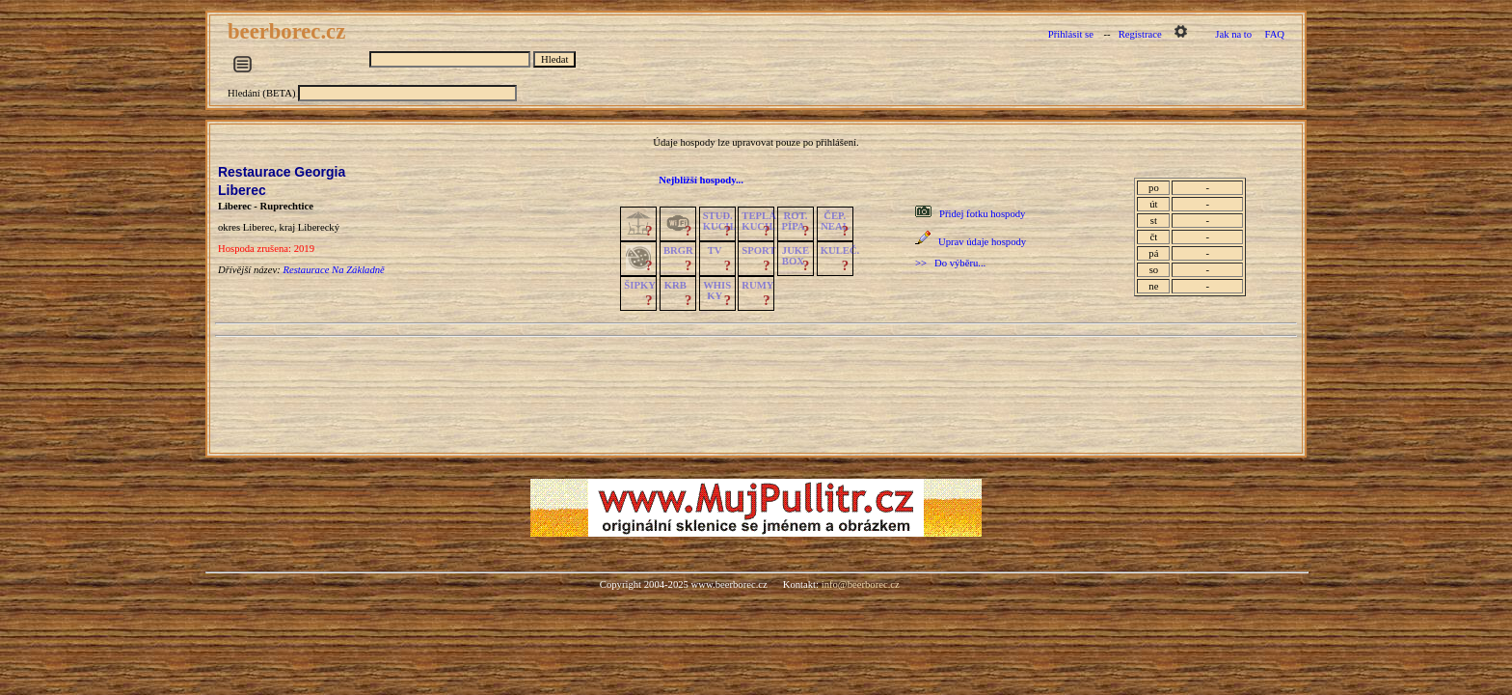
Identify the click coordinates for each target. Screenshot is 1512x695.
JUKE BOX (795, 255)
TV (715, 250)
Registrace (1140, 34)
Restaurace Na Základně (333, 269)
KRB (675, 285)
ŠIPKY (639, 285)
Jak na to (1233, 34)
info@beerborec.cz (861, 584)
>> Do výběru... (950, 263)
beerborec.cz (289, 31)
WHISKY (717, 290)
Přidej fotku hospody (982, 213)
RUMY (757, 285)
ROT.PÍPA (795, 221)
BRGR (678, 250)
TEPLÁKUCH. (759, 221)
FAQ (1275, 34)
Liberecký (318, 227)
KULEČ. (840, 250)
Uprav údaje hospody (982, 241)
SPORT (758, 250)
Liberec (242, 190)
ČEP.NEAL (835, 221)
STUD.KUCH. (720, 221)
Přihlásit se (1071, 34)
